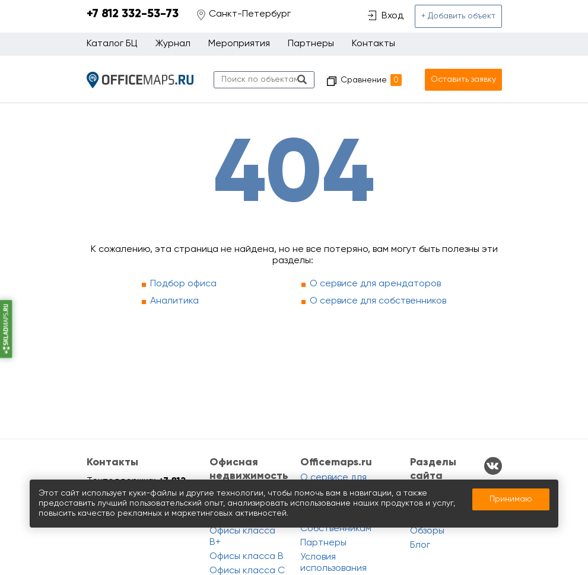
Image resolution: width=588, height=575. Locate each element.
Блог (420, 545)
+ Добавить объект (458, 16)
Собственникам (335, 529)
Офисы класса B (246, 556)
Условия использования (333, 562)
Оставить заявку (463, 79)
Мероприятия (239, 44)
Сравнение (371, 80)
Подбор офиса (183, 284)
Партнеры (311, 44)
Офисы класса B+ (242, 536)
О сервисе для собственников (378, 301)
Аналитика (174, 301)
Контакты (373, 44)
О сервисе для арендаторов (375, 284)
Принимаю (511, 499)
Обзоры (427, 531)
